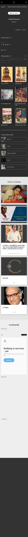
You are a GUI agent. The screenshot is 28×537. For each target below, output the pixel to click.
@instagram (4, 328)
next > (24, 29)
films (14, 282)
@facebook (4, 377)
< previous (17, 29)
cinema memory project (14, 253)
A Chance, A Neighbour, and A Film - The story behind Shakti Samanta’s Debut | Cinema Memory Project (14, 247)
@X (2, 335)
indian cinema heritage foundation (17, 7)
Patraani (5, 278)
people (3, 7)
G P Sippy (6, 307)
